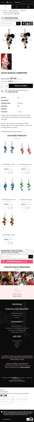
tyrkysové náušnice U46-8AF (8, 199)
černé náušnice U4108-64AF (11, 14)
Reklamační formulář (17, 332)
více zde (24, 261)
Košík (17, 347)
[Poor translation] (5, 395)
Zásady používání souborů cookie (17, 330)
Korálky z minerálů (19, 359)
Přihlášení (17, 343)
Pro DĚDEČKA (5, 356)
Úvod (5, 10)
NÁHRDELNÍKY (17, 357)
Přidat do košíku (21, 86)
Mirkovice (27, 365)
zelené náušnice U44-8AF (25, 199)
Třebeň (18, 367)
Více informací (6, 419)
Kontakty (17, 317)
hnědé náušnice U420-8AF (8, 234)
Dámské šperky (13, 10)
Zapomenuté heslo (17, 341)
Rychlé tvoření (29, 357)
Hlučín (6, 365)
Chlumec (22, 365)
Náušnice (23, 10)
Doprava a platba (17, 315)
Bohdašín (13, 367)
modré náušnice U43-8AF (8, 164)
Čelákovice (8, 367)
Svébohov (17, 365)
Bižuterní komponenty (7, 357)
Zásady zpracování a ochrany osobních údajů (17, 328)
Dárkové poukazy (28, 356)
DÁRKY (23, 357)
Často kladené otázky (17, 313)
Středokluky (11, 365)
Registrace (17, 345)
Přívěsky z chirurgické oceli (16, 356)
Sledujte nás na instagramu (17, 267)
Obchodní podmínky (17, 326)
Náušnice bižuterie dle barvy (11, 12)
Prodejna (19, 19)
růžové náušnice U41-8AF (25, 164)
